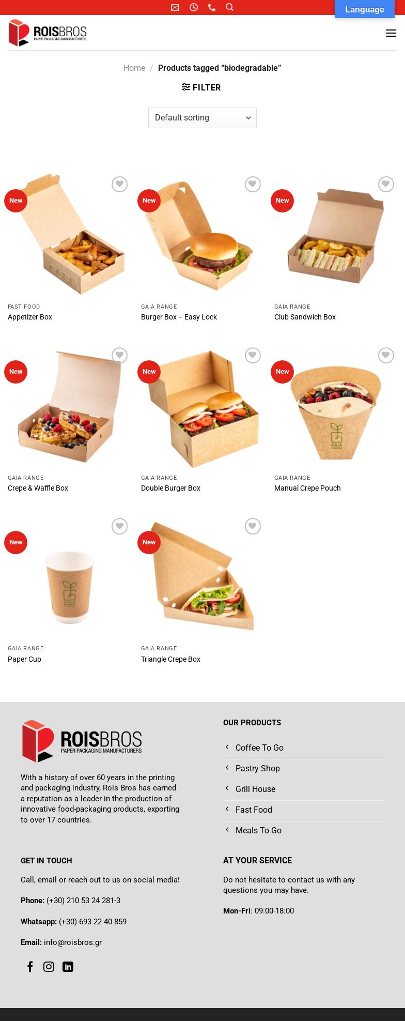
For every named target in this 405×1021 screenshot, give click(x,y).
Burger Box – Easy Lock (179, 317)
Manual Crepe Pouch (307, 488)
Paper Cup (24, 659)
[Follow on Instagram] (48, 967)
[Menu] (391, 32)
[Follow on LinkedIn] (67, 967)
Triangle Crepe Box (170, 659)
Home (134, 68)
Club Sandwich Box (305, 317)
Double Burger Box (170, 488)
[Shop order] (202, 118)
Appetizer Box (30, 317)
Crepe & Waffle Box (38, 488)
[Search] (229, 7)
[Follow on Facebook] (30, 967)
